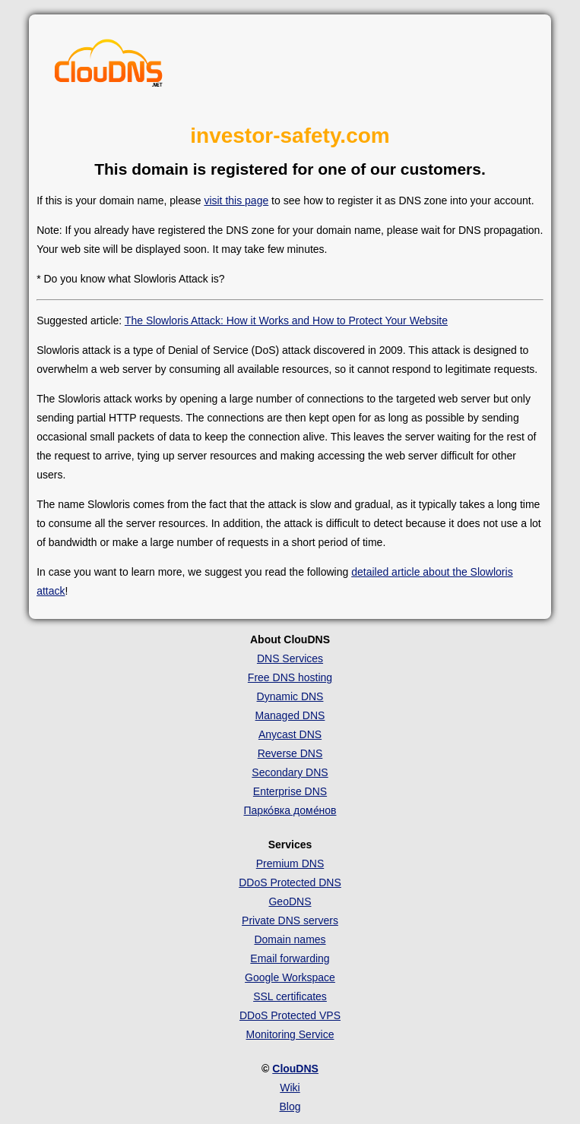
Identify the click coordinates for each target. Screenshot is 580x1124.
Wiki (290, 1087)
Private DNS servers (290, 920)
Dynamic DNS (290, 696)
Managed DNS (290, 715)
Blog (289, 1106)
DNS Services (290, 658)
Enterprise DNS (290, 791)
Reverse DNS (290, 753)
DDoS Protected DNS (290, 882)
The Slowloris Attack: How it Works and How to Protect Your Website (286, 320)
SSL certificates (290, 996)
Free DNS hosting (290, 677)
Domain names (289, 939)
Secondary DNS (290, 772)
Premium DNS (290, 863)
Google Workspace (290, 977)
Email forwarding (289, 958)
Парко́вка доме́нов (290, 810)
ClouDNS (295, 1068)
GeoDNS (289, 901)
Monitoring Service (290, 1034)
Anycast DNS (290, 734)
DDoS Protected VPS (290, 1015)
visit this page (236, 200)
